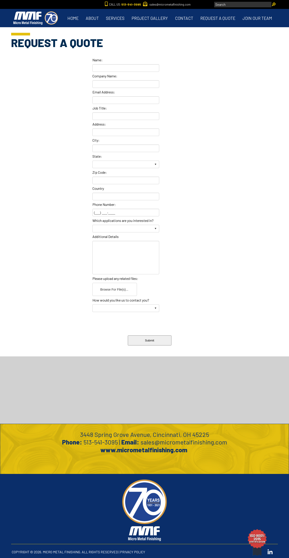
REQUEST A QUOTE (217, 18)
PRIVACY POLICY (132, 552)
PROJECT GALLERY (150, 18)
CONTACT (184, 18)
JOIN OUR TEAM (257, 18)
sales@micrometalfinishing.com (183, 442)
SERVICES (115, 18)
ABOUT (92, 18)
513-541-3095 (100, 442)
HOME (73, 18)
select (155, 164)
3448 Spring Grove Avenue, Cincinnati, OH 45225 (144, 434)
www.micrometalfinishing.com (144, 450)
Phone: (72, 442)
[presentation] (161, 322)
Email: (130, 442)
